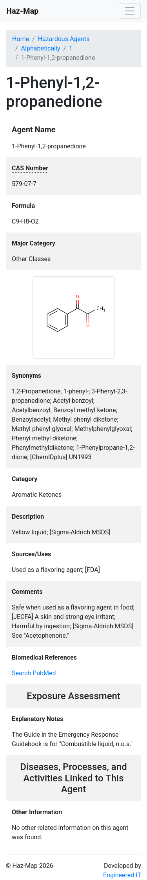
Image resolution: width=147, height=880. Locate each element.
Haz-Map (22, 11)
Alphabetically (40, 48)
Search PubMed (34, 673)
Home (20, 39)
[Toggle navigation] (130, 11)
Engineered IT (122, 875)
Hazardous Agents (63, 39)
